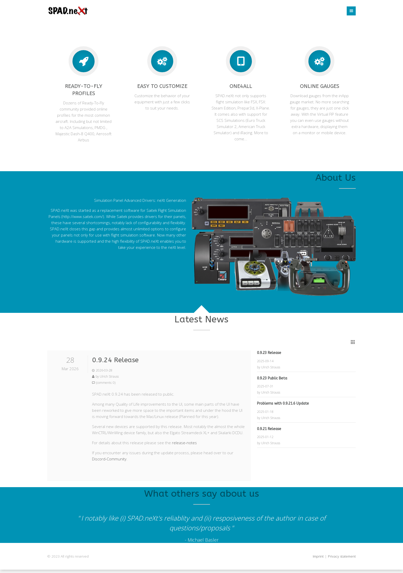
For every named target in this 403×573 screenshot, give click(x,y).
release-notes (184, 442)
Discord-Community (109, 458)
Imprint (318, 556)
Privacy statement (342, 556)
